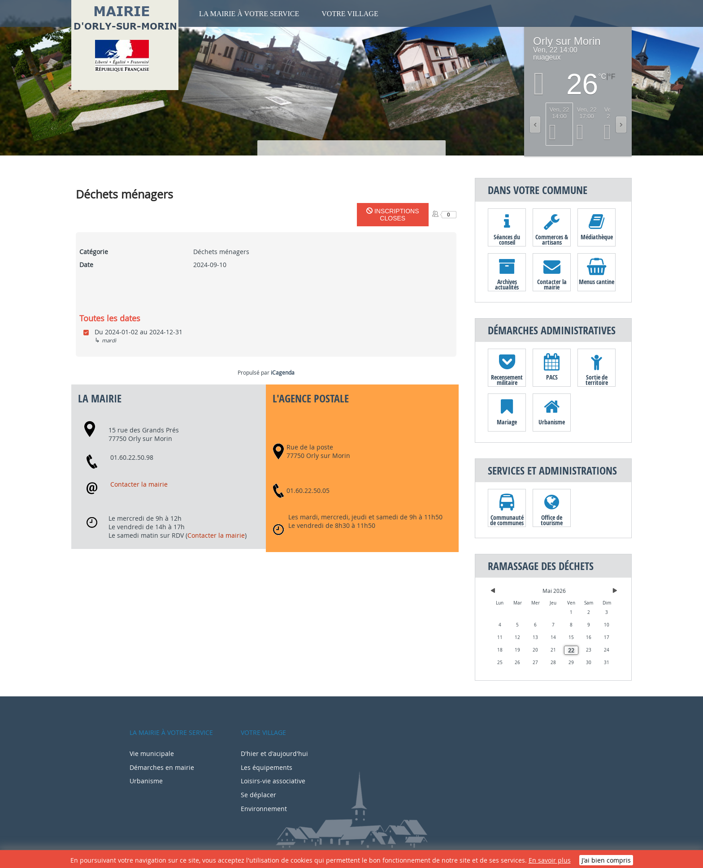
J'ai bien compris (606, 860)
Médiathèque (597, 237)
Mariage (507, 422)
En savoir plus (550, 860)
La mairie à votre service (249, 13)
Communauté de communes (507, 520)
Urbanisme (551, 422)
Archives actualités (507, 284)
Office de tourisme (552, 520)
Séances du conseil (507, 239)
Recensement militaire (507, 379)
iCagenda (283, 372)
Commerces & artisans (551, 239)
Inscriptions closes (392, 214)
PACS (552, 377)
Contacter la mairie (139, 484)
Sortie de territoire (597, 379)
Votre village (349, 13)
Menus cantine (596, 281)
